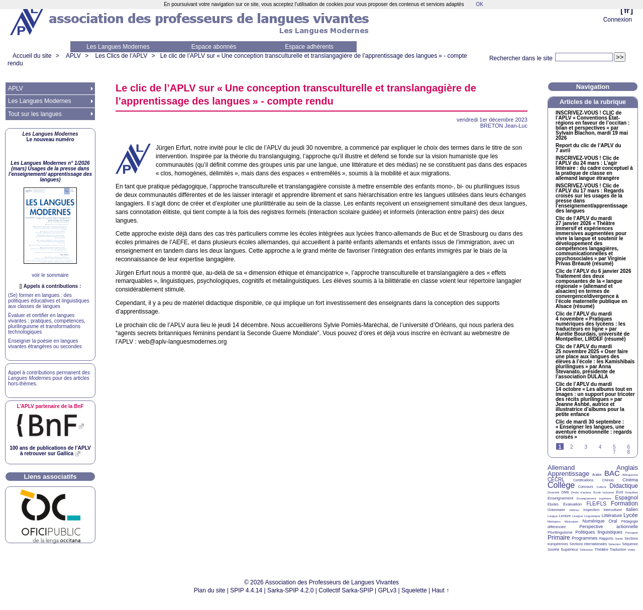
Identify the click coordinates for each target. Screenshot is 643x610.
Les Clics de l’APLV (121, 55)
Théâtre (601, 549)
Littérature (612, 515)
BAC (612, 473)
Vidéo (631, 549)
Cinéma (630, 479)
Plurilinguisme (560, 532)
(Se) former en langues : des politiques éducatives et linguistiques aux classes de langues (48, 300)
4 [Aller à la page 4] (600, 447)
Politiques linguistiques (598, 532)
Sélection (614, 544)
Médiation (554, 521)
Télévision (586, 549)
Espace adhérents (309, 46)
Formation (624, 503)
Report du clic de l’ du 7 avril (588, 148)
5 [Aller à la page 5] (614, 447)
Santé (619, 538)
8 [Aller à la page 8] (628, 452)
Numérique (593, 521)
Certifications (583, 480)
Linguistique (592, 516)
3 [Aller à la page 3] (585, 447)
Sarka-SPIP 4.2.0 (290, 590)
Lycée (630, 515)
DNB (565, 492)
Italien (632, 509)
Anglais (627, 467)
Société (553, 549)
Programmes (585, 538)
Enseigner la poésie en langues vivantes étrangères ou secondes (45, 343)
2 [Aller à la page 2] (571, 447)
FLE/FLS (596, 503)
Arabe (597, 474)
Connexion (617, 19)
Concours (585, 486)
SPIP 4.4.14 (246, 590)
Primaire (559, 537)
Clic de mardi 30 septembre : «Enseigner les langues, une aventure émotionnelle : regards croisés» (594, 430)
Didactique (623, 485)
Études (553, 504)
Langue (553, 516)
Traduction (618, 549)
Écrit (619, 492)
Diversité (553, 492)
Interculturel (612, 510)
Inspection (591, 510)
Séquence (630, 544)
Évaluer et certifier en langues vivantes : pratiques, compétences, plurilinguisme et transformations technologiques (46, 324)
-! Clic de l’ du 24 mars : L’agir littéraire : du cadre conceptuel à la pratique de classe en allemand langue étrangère (594, 168)
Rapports (606, 538)
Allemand (561, 467)
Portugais (631, 532)
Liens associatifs (50, 476)
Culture (601, 486)
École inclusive (603, 492)
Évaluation (572, 504)
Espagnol (626, 497)
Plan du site (210, 590)
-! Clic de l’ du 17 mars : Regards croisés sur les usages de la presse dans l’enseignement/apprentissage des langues (591, 198)
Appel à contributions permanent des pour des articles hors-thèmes (49, 378)
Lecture (565, 516)
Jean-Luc (503, 126)
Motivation (571, 521)
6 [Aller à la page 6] (628, 447)
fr (626, 10)
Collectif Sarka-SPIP (345, 590)
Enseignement (560, 498)
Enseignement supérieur (594, 498)
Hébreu (574, 510)
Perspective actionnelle (608, 526)
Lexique (577, 516)
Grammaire (556, 510)
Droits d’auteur (581, 492)
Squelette (414, 590)
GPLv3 (387, 590)
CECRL (556, 479)
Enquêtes (631, 492)
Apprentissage (568, 473)
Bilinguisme (630, 474)
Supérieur (569, 549)
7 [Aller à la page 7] (614, 452)
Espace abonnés (213, 46)
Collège (561, 485)
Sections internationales (588, 544)
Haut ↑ (441, 590)
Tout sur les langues (35, 114)
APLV (73, 55)
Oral (613, 521)
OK (479, 4)
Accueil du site (32, 55)
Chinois (608, 480)
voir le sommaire (50, 275)
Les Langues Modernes (117, 46)
